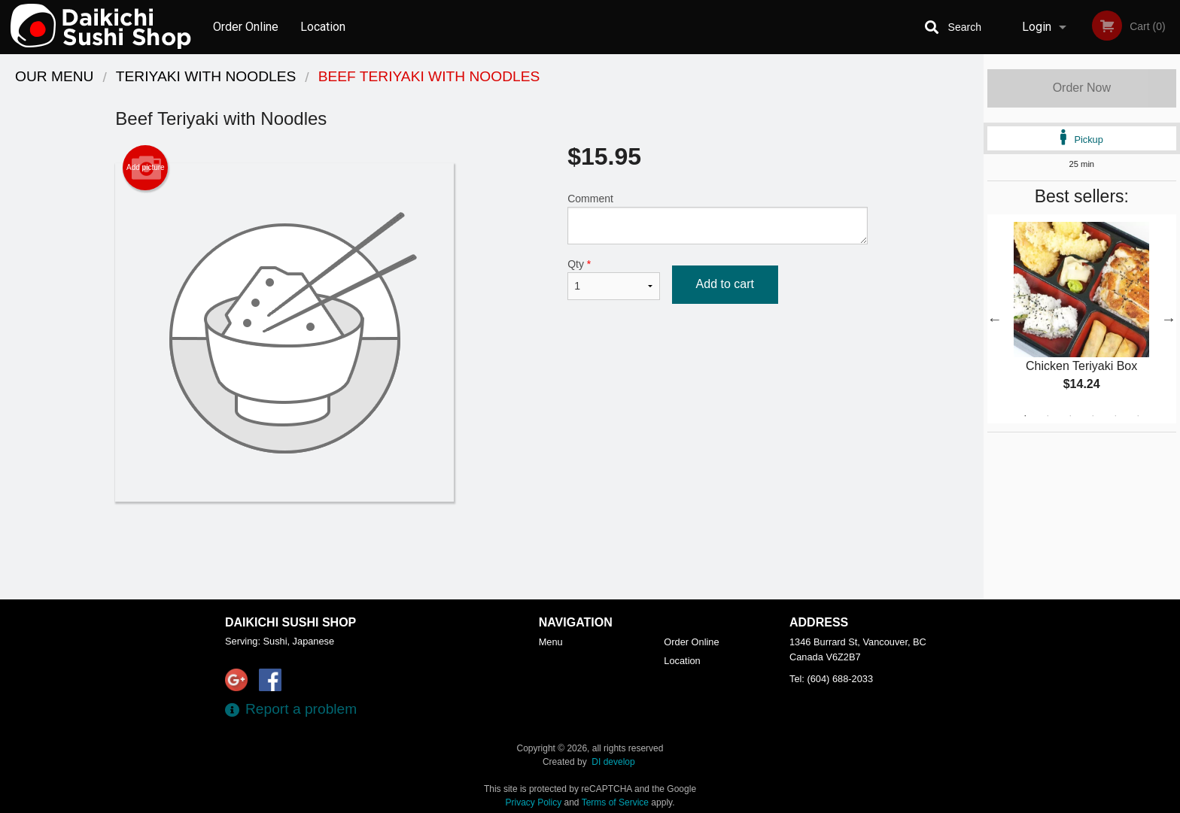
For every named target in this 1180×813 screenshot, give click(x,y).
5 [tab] (1115, 415)
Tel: (831, 678)
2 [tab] (1047, 415)
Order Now (1082, 87)
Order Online (245, 27)
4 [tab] (1092, 415)
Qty (613, 279)
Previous (994, 318)
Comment (717, 218)
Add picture (145, 167)
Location (322, 27)
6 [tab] (1137, 415)
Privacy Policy (534, 802)
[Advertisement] (491, 550)
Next (1168, 318)
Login (1036, 27)
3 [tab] (1070, 415)
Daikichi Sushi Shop (290, 622)
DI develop (613, 762)
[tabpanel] (1081, 319)
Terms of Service (615, 802)
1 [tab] (1024, 415)
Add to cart (725, 284)
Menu (551, 642)
